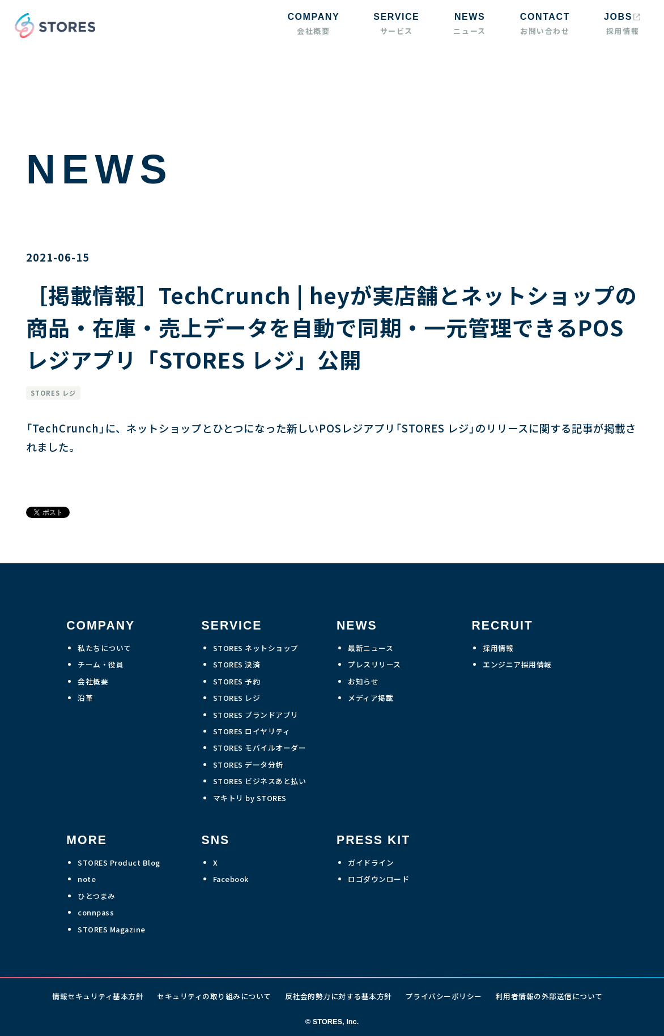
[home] (52, 25)
